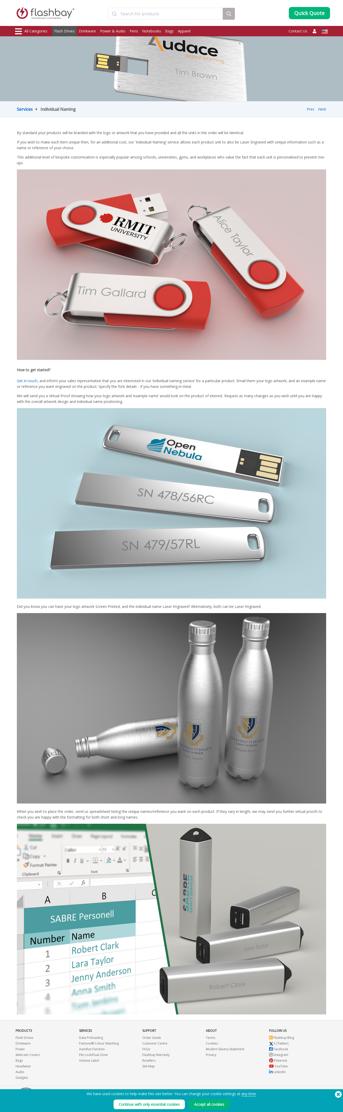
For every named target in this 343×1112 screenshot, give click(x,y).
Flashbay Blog (281, 1037)
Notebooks (151, 31)
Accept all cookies (209, 1104)
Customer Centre (154, 1043)
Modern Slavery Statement (225, 1049)
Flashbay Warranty (156, 1055)
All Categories (31, 31)
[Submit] (114, 13)
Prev (310, 109)
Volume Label (89, 1060)
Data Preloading (91, 1037)
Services (25, 109)
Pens (134, 31)
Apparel (184, 31)
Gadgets (22, 1077)
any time (248, 1093)
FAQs (146, 1049)
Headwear (23, 1066)
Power (20, 1049)
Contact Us (298, 31)
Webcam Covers (28, 1055)
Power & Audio (112, 31)
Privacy (211, 1055)
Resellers (149, 1060)
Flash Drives (64, 31)
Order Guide (151, 1037)
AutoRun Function (92, 1049)
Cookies (212, 1043)
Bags (169, 31)
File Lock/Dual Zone (93, 1055)
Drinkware (87, 31)
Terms (210, 1037)
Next (322, 109)
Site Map (148, 1066)
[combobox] (165, 14)
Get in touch (27, 380)
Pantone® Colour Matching (99, 1043)
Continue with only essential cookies (149, 1104)
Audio (20, 1072)
